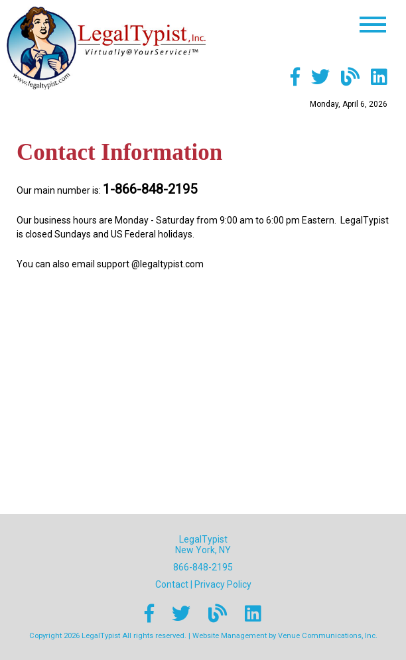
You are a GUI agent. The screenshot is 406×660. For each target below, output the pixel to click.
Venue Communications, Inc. (327, 635)
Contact (171, 584)
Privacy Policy (222, 584)
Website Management (229, 635)
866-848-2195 (203, 567)
